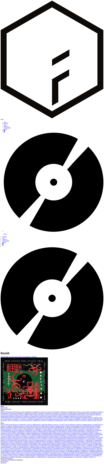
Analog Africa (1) (98, 424)
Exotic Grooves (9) (63, 414)
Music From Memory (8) (50, 443)
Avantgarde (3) (95, 412)
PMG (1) (16, 445)
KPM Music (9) (72, 438)
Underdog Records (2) (69, 454)
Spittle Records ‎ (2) (39, 451)
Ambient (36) (71, 412)
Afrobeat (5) (64, 412)
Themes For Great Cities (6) (25, 454)
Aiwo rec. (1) (57, 424)
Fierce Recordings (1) (72, 434)
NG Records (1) (95, 443)
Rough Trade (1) (71, 448)
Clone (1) (96, 428)
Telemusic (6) (54, 452)
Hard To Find (4, 356)
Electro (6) (37, 414)
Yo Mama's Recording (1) (16, 457)
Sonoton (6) (99, 450)
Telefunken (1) (46, 452)
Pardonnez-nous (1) (67, 445)
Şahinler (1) (86, 457)
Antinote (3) (4, 426)
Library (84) (47, 417)
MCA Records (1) (5, 441)
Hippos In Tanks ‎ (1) (55, 437)
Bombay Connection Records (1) (58, 427)
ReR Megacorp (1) (38, 448)
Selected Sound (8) (27, 450)
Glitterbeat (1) (64, 436)
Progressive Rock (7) (59, 419)
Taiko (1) (66, 420)
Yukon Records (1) (42, 457)
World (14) (95, 420)
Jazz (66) (82, 416)
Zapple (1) (60, 457)
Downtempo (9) (97, 413)
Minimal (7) (79, 417)
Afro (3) (50, 412)
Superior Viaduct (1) (6, 452)
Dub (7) (22, 414)
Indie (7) (61, 416)
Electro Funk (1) (45, 414)
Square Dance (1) (49, 451)
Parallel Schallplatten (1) (55, 445)
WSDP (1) (22, 455)
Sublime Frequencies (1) (96, 451)
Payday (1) (84, 445)
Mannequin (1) (50, 441)
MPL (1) (12, 441)
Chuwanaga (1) (90, 428)
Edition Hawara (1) (58, 433)
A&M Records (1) (37, 424)
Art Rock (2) (78, 412)
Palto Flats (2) (44, 445)
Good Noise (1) (82, 436)
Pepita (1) (15, 447)
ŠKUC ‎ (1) (92, 457)
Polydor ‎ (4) (59, 447)
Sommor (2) (78, 450)
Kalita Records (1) (81, 438)
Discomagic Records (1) (80, 431)
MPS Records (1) (19, 441)
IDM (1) (56, 416)
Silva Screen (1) (61, 450)
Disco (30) (89, 413)
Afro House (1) (57, 412)
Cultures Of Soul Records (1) (61, 430)
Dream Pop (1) (4, 414)
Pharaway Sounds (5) (35, 447)
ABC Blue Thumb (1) (47, 424)
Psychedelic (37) (78, 419)
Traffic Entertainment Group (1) (41, 454)
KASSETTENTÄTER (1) (7, 417)
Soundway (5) (19, 451)
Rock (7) (10, 420)
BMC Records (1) (46, 426)
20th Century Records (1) (12, 424)
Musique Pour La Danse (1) (74, 443)
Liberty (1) (51, 440)
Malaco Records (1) (41, 441)
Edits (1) (32, 414)
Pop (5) (44, 419)
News (5, 122)
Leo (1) (31, 440)
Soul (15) (23, 420)
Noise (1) (14, 444)
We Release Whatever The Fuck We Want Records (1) (61, 455)
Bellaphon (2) (10, 427)
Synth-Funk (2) (59, 420)
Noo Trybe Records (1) (23, 444)
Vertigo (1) (5, 455)
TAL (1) (23, 452)
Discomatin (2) (91, 431)
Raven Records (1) (28, 448)
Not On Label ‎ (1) (33, 444)
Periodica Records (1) (24, 447)
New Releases (26, 356)
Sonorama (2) (92, 450)
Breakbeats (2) (28, 413)
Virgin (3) (16, 455)
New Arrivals (18, 356)
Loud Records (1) (90, 440)
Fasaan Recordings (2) (48, 434)
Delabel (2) (29, 431)
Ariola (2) (9, 426)
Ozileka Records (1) (8, 445)
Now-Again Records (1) (45, 444)
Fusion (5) (98, 414)
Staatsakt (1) (63, 451)
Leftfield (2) (41, 417)
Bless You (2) (31, 427)
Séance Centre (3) (16, 452)
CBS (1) (15, 428)
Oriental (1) (31, 419)
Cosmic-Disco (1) (64, 413)
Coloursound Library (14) (7, 430)
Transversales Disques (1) (56, 454)
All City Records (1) (71, 424)
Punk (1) (85, 419)
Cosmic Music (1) (29, 430)
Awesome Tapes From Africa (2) (33, 426)
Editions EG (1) (67, 433)
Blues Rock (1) (6, 413)
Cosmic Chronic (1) (19, 430)
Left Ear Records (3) (12, 440)
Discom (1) (70, 431)
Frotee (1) (5, 436)
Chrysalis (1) (82, 428)
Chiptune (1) (41, 413)
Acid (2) (22, 412)
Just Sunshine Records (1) (60, 438)
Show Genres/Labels (6, 409)
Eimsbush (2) (85, 433)
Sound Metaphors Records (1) (8, 451)
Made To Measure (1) (30, 441)
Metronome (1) (90, 441)
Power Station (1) (67, 447)
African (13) (44, 412)
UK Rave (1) (84, 420)
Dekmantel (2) (22, 431)
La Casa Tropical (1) (91, 438)
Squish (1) (56, 451)
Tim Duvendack (8, 458)
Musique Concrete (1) (88, 417)
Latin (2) (24, 417)
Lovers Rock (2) (61, 417)
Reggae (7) (91, 419)
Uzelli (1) (78, 454)
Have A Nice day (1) (18, 437)
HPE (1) (10, 437)
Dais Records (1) (73, 430)
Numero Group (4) (56, 444)
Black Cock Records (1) (21, 427)
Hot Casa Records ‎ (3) (66, 437)
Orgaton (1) (91, 444)
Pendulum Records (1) (93, 445)
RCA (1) (3, 448)
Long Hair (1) (81, 440)
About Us (6, 126)
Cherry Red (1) (68, 428)
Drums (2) (17, 414)
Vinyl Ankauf (7, 127)
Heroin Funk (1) (35, 416)
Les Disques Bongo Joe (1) (41, 440)
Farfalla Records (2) (37, 434)
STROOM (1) (79, 448)
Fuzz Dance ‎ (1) (25, 436)
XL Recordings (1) (96, 455)
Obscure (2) (74, 444)
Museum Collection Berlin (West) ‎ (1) (33, 443)
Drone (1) (11, 414)
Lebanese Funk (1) (32, 417)
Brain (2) (84, 427)
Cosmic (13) (56, 413)
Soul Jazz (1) (29, 420)
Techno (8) (72, 420)
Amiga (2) (79, 424)
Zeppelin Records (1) (68, 457)
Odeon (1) (80, 444)
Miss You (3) (98, 441)
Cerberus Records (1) (58, 428)
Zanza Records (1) (52, 457)
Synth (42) (44, 420)
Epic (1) (3, 434)
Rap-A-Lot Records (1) (17, 448)
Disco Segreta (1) (62, 431)
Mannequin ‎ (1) (59, 441)
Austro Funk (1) (86, 412)
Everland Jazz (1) (9, 434)
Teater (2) (33, 452)
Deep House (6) (82, 413)
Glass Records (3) (55, 436)
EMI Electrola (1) (21, 433)
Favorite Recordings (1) (61, 434)
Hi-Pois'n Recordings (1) (42, 437)
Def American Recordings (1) (10, 431)
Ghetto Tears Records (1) (44, 436)
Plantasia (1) (38, 419)
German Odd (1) (5, 416)
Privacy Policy (4, 461)
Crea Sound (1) (38, 430)
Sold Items (34, 356)
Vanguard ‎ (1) (88, 454)
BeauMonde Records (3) (89, 426)
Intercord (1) (92, 437)
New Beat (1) (8, 419)
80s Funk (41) (9, 412)
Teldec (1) (39, 452)
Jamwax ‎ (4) (46, 438)
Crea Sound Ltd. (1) (48, 430)
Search (5, 129)
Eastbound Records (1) (47, 433)
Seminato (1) (35, 450)
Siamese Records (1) (51, 450)
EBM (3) (27, 414)
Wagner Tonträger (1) (31, 455)
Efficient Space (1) (77, 433)
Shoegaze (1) (16, 420)
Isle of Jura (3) (24, 438)
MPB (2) (67, 417)
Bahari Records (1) (61, 426)
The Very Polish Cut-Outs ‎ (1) (10, 454)
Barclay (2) (69, 426)
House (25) (50, 416)
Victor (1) (11, 455)
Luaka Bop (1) (98, 440)
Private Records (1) (77, 447)
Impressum (3, 462)
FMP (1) (29, 434)
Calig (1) (20, 428)
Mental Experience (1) (80, 441)
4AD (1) (30, 424)
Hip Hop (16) (43, 416)
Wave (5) (90, 420)
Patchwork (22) (77, 445)
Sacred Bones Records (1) (90, 448)
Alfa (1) (63, 424)
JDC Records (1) (33, 438)
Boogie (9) (13, 413)
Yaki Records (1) (5, 457)
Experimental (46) (73, 414)
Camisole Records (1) (28, 428)
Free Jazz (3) (86, 414)
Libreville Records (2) (60, 440)
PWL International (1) (24, 445)
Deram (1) (35, 431)
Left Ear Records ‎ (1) (23, 440)
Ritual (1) (5, 420)
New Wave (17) (17, 419)
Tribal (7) (77, 420)
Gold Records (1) (72, 436)
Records (6, 123)
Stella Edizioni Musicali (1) (74, 451)
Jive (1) (51, 438)
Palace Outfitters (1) (35, 445)
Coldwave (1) (49, 413)
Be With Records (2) (78, 426)
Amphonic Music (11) (87, 424)
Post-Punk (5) (49, 419)
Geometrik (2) (33, 436)
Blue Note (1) (45, 427)
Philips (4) (44, 447)
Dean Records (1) (91, 430)
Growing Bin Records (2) (92, 436)
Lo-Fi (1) (53, 417)
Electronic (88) (53, 414)
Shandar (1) (42, 450)
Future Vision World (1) (14, 436)
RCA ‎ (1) (8, 448)
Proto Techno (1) (69, 419)
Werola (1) (78, 455)
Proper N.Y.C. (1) (87, 447)
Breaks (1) (35, 413)
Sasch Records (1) (7, 450)
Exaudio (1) (18, 434)
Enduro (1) (98, 433)
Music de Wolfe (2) (62, 443)
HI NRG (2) (13, 416)
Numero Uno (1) (66, 444)
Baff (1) (53, 426)
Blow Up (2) (38, 427)
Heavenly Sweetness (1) (30, 437)
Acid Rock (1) (37, 412)
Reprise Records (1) (48, 448)
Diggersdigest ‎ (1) (53, 431)
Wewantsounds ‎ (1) (86, 455)
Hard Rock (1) (20, 416)
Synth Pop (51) (51, 420)
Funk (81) (92, 414)
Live (5, 125)
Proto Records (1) (97, 447)
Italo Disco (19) (75, 416)
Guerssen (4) (4, 437)
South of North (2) (29, 451)
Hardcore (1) (27, 416)
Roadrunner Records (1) (60, 448)
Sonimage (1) (84, 450)
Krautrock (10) (18, 417)
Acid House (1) (29, 412)
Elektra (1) (92, 433)
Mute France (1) (86, 443)
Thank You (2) (66, 452)
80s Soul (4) (17, 412)
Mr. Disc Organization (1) (16, 443)
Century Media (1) (48, 428)
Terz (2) (60, 452)
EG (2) (10, 433)
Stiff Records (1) (85, 451)
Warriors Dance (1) (42, 455)
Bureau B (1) (9, 428)
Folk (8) (80, 414)
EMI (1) (14, 433)
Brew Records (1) (91, 427)
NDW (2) (96, 417)
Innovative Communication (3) (80, 437)
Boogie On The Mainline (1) (74, 427)
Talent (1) (28, 452)
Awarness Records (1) (18, 426)
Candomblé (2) (39, 428)
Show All (3, 412)
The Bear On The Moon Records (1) (80, 452)
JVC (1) (40, 438)
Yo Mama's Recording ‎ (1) (30, 457)
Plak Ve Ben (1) (52, 447)
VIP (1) (83, 454)
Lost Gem (11, 356)
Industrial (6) (67, 416)
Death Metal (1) (74, 413)
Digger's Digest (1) (43, 431)
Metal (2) (72, 417)
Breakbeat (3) (20, 413)
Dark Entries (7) (82, 430)
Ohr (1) (85, 444)
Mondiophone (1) (5, 443)
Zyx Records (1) (79, 457)
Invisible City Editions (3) (13, 438)
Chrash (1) (75, 428)
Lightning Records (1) (71, 440)
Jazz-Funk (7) (88, 416)
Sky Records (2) (70, 450)
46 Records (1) (23, 424)
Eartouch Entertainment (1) (33, 433)
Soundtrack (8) (37, 420)
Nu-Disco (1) (24, 419)
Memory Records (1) (68, 441)
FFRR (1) (23, 434)
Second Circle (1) (17, 450)
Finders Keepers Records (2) (86, 434)
